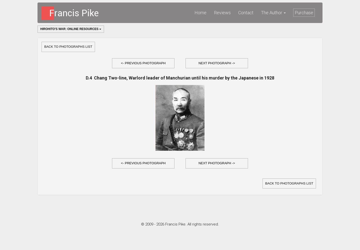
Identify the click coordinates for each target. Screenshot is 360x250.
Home (200, 12)
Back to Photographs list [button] (68, 46)
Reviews (222, 12)
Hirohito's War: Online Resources (70, 29)
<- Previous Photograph (143, 63)
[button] (143, 63)
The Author (273, 12)
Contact (246, 12)
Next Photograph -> (216, 63)
